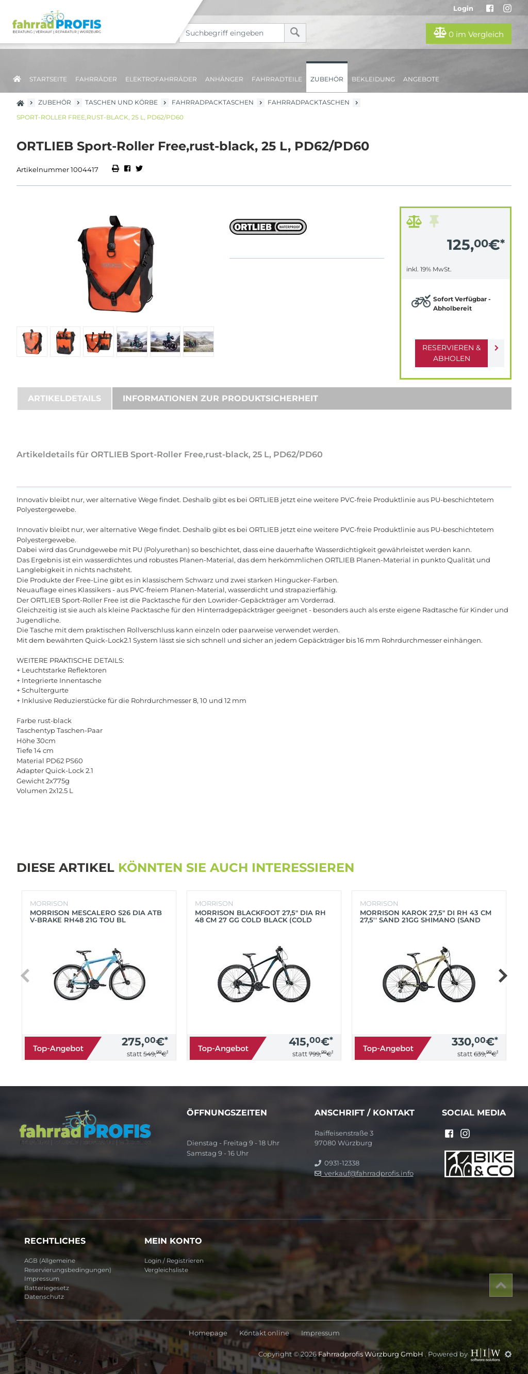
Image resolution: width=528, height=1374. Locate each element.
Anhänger (224, 79)
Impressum (41, 1278)
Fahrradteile (277, 79)
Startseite (48, 79)
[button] (502, 975)
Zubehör (326, 79)
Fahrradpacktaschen (213, 102)
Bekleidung (373, 79)
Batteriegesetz (46, 1288)
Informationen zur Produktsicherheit (220, 398)
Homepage (208, 1333)
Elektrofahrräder (161, 79)
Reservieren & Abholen (447, 353)
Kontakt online (264, 1333)
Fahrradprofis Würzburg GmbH (371, 1354)
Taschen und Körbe (121, 102)
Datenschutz (44, 1296)
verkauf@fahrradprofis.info (364, 1173)
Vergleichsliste (166, 1270)
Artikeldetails (64, 398)
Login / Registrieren (174, 1260)
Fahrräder (96, 79)
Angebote (421, 79)
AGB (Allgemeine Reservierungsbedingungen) (67, 1265)
